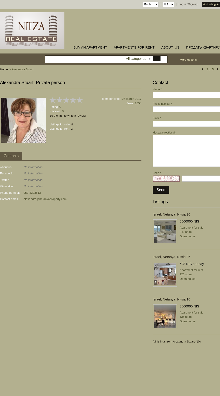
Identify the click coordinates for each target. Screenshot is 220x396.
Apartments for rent (134, 47)
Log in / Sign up (188, 4)
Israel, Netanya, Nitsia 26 (171, 257)
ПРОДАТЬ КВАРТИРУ (203, 47)
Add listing (211, 4)
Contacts (11, 156)
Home (4, 69)
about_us (170, 47)
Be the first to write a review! (67, 115)
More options (188, 59)
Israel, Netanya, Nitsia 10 (171, 299)
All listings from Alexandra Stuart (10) (177, 341)
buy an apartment (90, 47)
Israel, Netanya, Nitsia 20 (171, 214)
